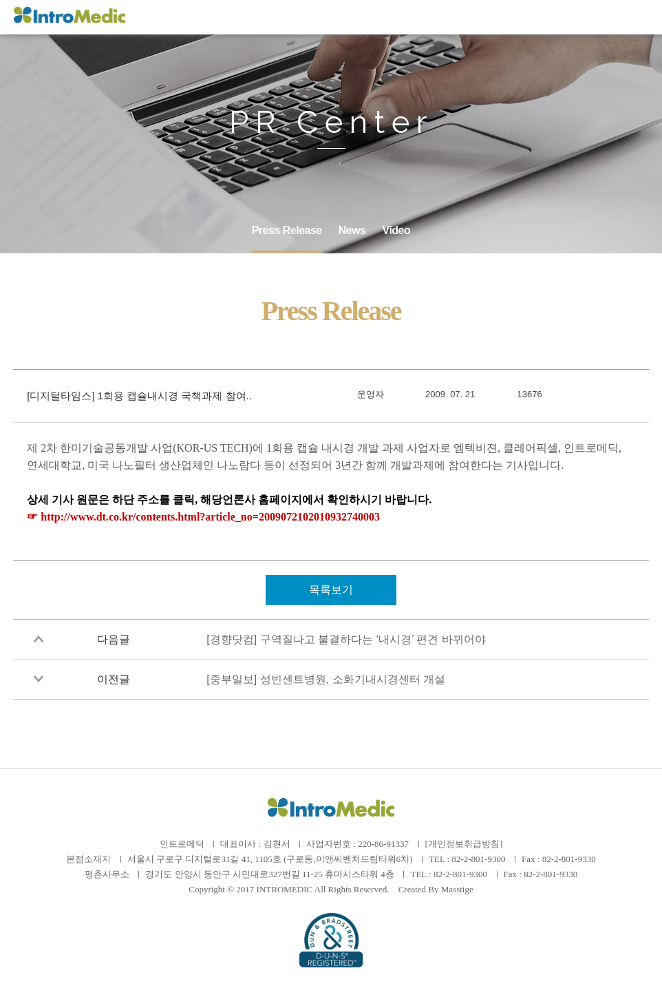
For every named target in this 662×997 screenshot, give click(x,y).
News (352, 230)
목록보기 (331, 590)
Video (397, 230)
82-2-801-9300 (478, 859)
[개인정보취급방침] (464, 844)
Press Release (287, 230)
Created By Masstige (435, 889)
